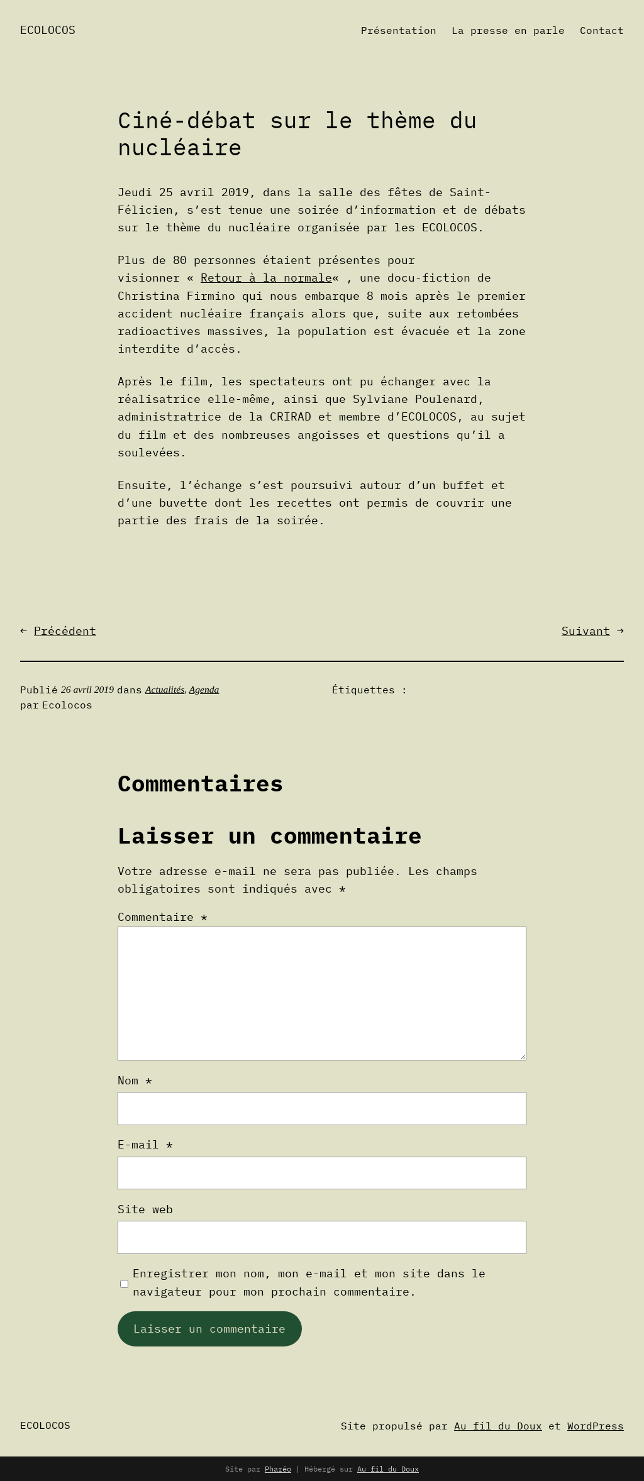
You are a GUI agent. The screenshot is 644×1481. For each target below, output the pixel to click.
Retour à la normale (266, 277)
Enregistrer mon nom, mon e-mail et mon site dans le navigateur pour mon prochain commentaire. (309, 1282)
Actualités (164, 689)
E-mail (145, 1144)
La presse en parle (508, 30)
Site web (145, 1209)
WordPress (595, 1425)
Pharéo (278, 1468)
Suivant (586, 631)
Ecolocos (47, 30)
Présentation (398, 30)
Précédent (65, 631)
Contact (602, 30)
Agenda (204, 689)
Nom (135, 1080)
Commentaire (163, 917)
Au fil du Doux (498, 1425)
